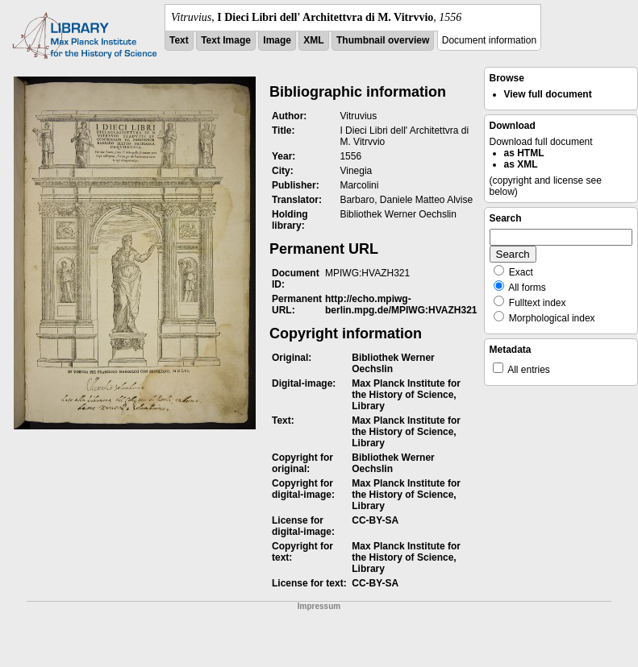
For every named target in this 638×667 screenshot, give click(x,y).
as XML (521, 164)
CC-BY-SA (375, 520)
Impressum (319, 606)
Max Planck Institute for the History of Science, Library (406, 395)
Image (277, 40)
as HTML (524, 153)
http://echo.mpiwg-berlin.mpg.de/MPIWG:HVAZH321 (401, 304)
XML (313, 40)
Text (179, 40)
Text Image (226, 40)
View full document (548, 94)
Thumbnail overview (382, 40)
